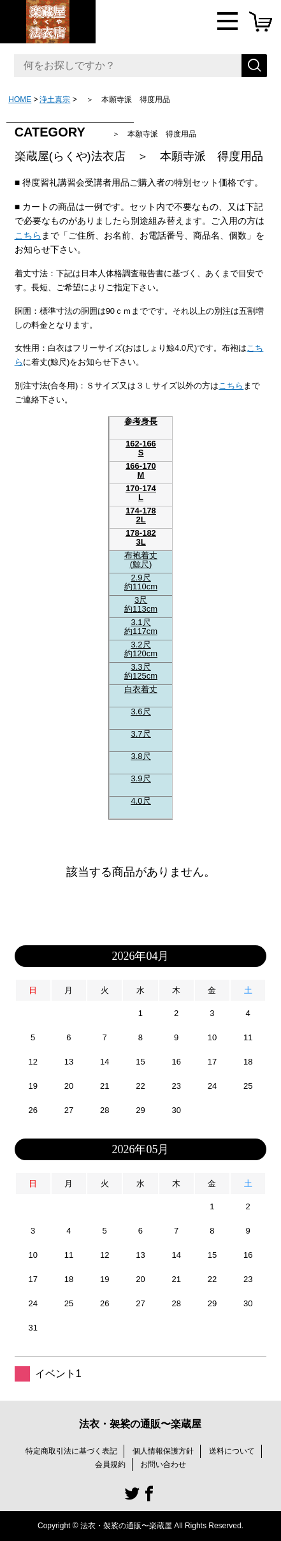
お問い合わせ (163, 1464)
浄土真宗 (55, 99)
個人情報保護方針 (163, 1451)
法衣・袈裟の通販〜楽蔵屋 (140, 1424)
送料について (232, 1451)
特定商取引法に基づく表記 (71, 1451)
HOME (19, 99)
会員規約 (110, 1464)
